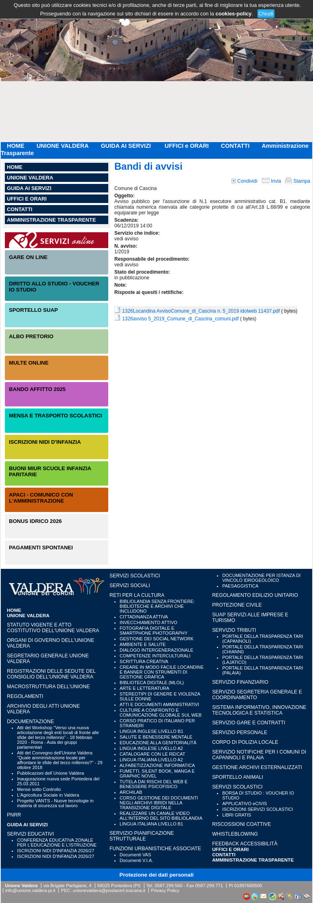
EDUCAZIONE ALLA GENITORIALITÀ (158, 742)
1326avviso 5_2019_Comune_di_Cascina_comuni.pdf (180, 319)
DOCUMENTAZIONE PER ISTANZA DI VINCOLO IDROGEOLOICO (261, 578)
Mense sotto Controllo (39, 789)
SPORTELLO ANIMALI (237, 777)
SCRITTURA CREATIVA (144, 661)
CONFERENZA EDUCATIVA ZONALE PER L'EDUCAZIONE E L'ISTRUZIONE (56, 842)
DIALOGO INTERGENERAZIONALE (156, 650)
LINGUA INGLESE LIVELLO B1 (151, 731)
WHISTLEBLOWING (235, 834)
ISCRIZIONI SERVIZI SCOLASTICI (257, 809)
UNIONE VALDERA (62, 146)
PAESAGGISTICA (240, 585)
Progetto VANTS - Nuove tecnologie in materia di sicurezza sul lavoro (55, 803)
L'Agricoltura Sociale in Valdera (48, 795)
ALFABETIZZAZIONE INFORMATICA (157, 765)
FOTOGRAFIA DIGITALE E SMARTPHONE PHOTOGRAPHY (154, 630)
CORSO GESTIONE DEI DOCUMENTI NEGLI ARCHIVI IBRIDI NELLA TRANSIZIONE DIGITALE (159, 802)
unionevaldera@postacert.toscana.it (109, 890)
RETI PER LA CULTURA (136, 595)
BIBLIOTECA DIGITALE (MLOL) (152, 682)
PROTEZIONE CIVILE (237, 605)
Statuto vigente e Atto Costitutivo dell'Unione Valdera (53, 627)
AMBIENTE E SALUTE (143, 644)
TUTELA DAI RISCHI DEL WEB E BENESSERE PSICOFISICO (154, 784)
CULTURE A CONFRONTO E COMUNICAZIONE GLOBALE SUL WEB (161, 712)
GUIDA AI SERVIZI (126, 146)
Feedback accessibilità (244, 844)
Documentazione (30, 721)
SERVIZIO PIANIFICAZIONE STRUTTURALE (141, 836)
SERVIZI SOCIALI (129, 585)
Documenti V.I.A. (136, 860)
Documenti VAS (135, 854)
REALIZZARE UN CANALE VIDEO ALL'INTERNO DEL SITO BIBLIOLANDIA (161, 816)
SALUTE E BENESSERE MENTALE (156, 736)
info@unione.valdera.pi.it (30, 890)
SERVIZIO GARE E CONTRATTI (248, 723)
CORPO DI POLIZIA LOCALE (245, 742)
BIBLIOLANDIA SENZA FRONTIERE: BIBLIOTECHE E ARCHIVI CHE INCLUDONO (157, 606)
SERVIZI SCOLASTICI (134, 576)
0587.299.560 (168, 885)
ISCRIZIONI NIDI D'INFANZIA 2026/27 (55, 850)
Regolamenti (25, 696)
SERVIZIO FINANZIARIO (240, 682)
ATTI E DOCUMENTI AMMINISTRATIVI (159, 704)
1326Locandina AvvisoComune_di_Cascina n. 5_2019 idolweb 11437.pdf (201, 311)
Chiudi (266, 14)
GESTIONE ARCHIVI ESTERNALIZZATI (257, 767)
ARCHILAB (131, 792)
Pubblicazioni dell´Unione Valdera (50, 773)
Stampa (297, 181)
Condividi (244, 181)
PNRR (14, 815)
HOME (15, 146)
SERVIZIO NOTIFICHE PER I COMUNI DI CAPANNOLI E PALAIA (259, 754)
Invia (271, 181)
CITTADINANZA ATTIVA (144, 616)
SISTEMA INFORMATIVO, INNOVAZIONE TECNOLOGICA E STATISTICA (259, 710)
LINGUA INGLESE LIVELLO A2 (151, 748)
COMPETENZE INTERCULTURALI (155, 655)
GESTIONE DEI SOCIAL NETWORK (156, 638)
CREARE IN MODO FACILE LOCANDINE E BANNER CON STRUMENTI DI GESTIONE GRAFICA (162, 672)
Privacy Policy (165, 890)
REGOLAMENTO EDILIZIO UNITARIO (255, 595)
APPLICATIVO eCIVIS (244, 803)
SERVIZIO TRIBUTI (234, 630)
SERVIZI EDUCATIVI (30, 834)
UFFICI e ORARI (187, 146)
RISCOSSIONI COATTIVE (241, 824)
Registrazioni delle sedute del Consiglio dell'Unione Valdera (51, 674)
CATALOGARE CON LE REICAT (152, 754)
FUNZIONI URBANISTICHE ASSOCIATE (155, 848)
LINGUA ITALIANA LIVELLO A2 (151, 759)
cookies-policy (234, 14)
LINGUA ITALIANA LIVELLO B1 (151, 823)
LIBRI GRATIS (236, 814)
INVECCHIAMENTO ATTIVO (148, 622)
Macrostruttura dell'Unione (48, 686)
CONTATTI (235, 146)
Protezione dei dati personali (157, 875)
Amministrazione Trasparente (51, 220)
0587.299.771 (209, 885)
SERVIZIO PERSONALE (239, 732)
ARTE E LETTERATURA (144, 688)
